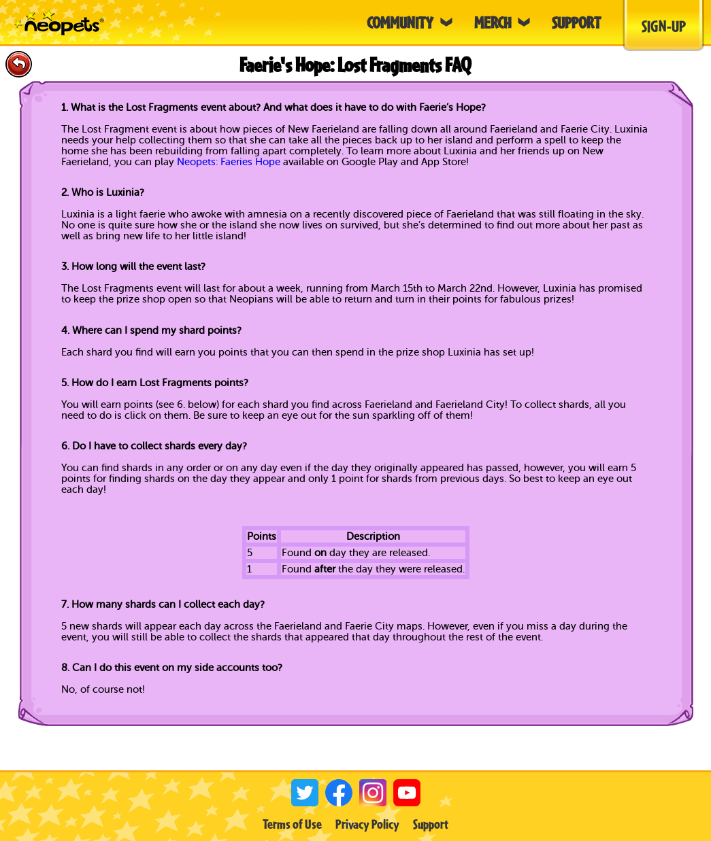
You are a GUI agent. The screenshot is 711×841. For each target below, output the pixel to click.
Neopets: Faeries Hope (228, 161)
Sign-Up (664, 25)
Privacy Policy (367, 824)
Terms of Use (292, 824)
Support (430, 824)
